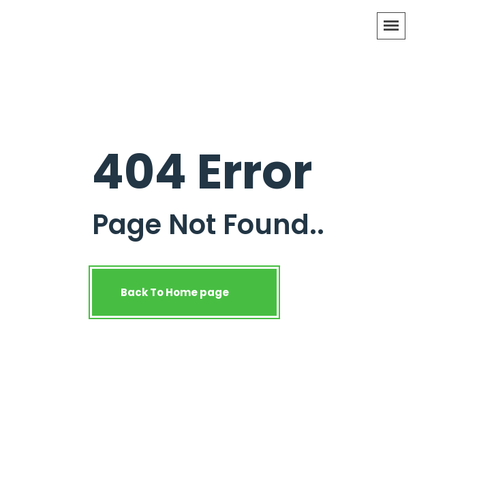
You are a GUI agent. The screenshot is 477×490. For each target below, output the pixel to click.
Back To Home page (184, 292)
